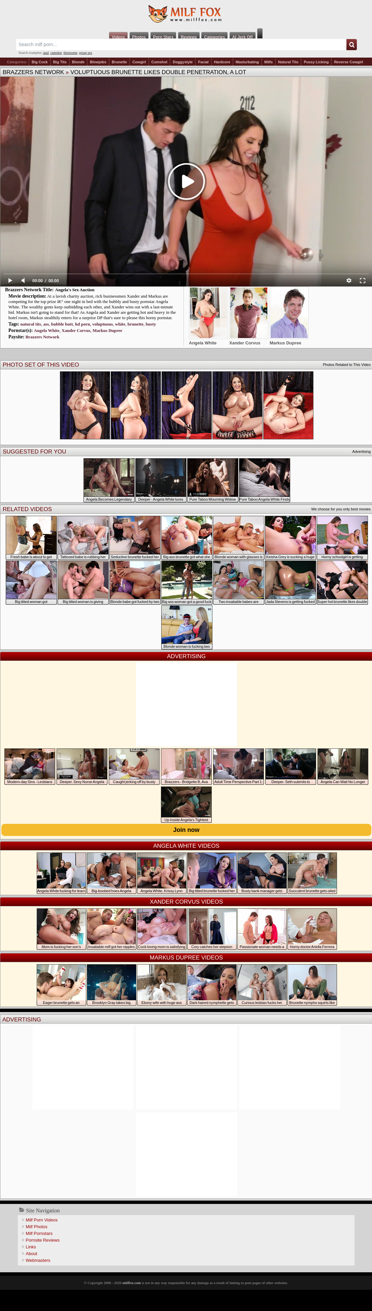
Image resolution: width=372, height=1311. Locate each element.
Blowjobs (98, 62)
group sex (85, 53)
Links (31, 1246)
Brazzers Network (33, 72)
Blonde (78, 62)
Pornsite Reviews (43, 1240)
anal (46, 53)
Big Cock (40, 62)
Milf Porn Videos (42, 1219)
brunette (136, 324)
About (31, 1253)
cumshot (56, 53)
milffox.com (132, 1283)
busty (151, 324)
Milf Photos (36, 1226)
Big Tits (60, 62)
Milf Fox (186, 14)
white (120, 324)
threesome (70, 53)
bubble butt (62, 324)
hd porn (82, 324)
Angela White (47, 330)
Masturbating (247, 62)
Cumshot (159, 62)
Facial (203, 62)
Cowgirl (139, 62)
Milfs (268, 62)
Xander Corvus (76, 330)
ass (46, 324)
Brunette (119, 62)
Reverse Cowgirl (348, 62)
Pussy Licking (316, 62)
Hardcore (222, 62)
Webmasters (38, 1260)
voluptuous (102, 324)
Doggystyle (183, 62)
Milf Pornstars (39, 1233)
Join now (186, 830)
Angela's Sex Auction (75, 289)
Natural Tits (288, 62)
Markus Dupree (107, 330)
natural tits (30, 324)
